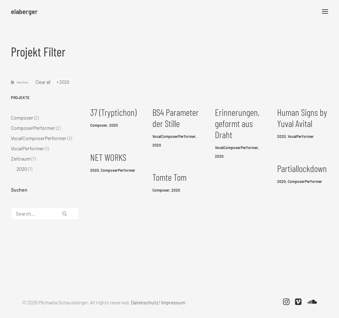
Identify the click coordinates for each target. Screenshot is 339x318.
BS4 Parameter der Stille (175, 118)
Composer (98, 125)
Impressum (173, 302)
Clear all (42, 82)
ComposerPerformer (118, 170)
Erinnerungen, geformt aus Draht (237, 123)
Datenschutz (144, 302)
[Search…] (45, 213)
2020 (64, 82)
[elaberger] (24, 11)
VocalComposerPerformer (174, 136)
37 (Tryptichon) (113, 112)
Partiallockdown (302, 168)
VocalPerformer (301, 136)
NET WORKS (108, 157)
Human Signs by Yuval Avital (302, 118)
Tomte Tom (169, 177)
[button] (64, 211)
